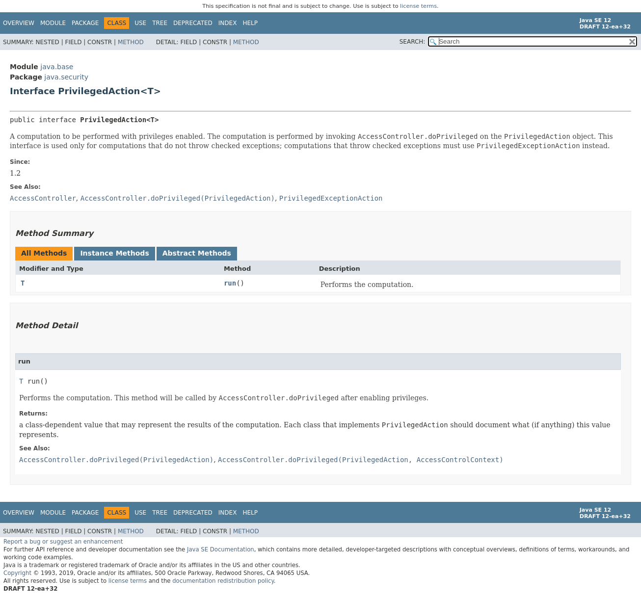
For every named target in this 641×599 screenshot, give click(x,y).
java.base (56, 67)
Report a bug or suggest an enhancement (63, 541)
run (230, 283)
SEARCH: (413, 41)
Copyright (17, 573)
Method (131, 42)
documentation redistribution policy (222, 580)
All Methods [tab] (44, 253)
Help (250, 23)
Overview (18, 23)
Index (227, 23)
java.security (66, 77)
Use (140, 23)
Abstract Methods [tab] (196, 253)
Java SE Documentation (220, 549)
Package (85, 23)
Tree (159, 23)
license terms (418, 6)
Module (53, 23)
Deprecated (193, 23)
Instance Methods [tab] (114, 253)
